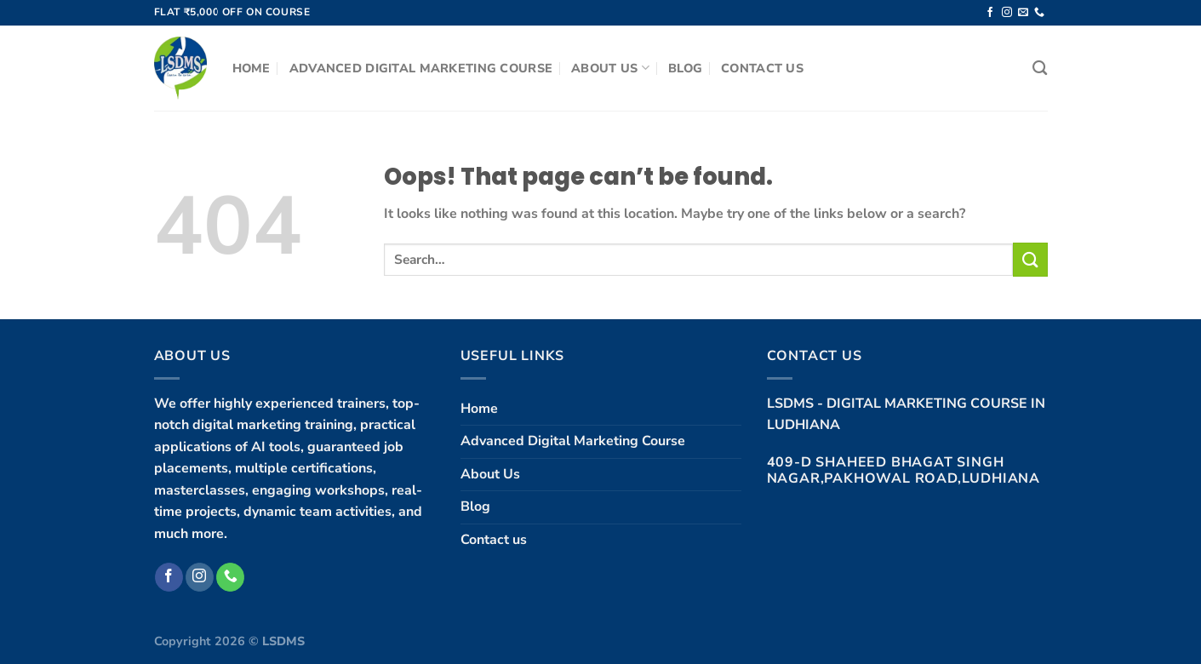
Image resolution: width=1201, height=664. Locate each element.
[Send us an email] (1023, 13)
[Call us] (1039, 13)
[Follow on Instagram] (1007, 13)
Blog (685, 68)
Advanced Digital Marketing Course (421, 68)
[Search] (1039, 68)
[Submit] (1030, 259)
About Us (610, 68)
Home (251, 68)
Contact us (762, 68)
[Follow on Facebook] (990, 13)
